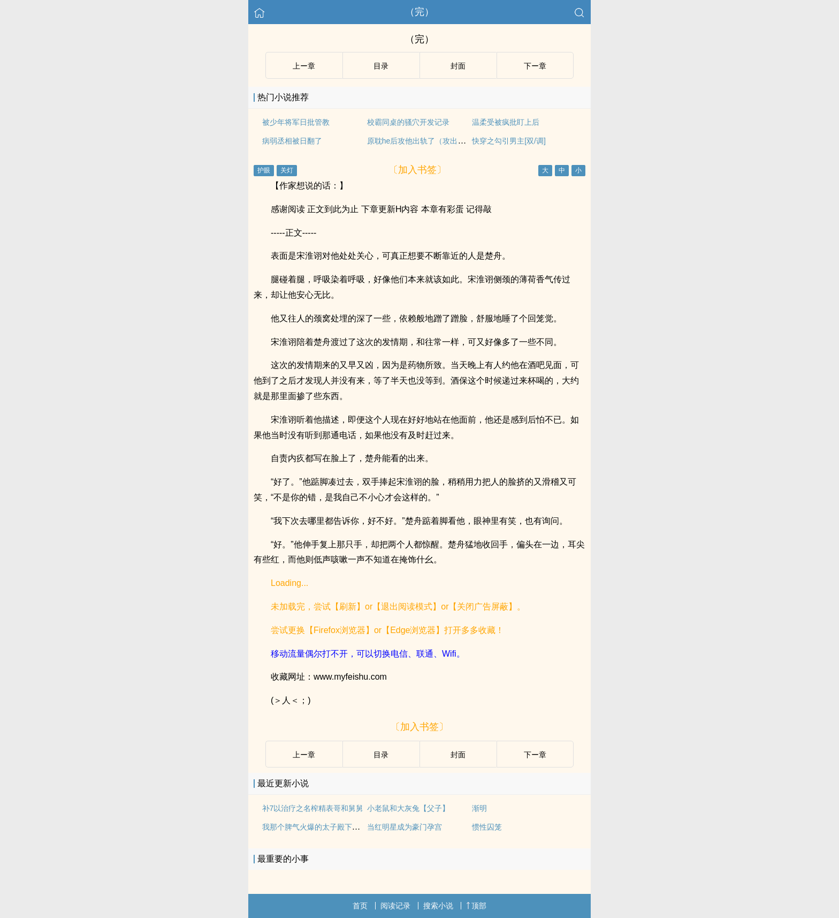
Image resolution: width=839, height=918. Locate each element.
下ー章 (535, 66)
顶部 (476, 905)
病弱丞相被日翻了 (292, 141)
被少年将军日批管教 (296, 122)
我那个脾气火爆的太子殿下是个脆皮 (322, 827)
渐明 (479, 808)
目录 (380, 66)
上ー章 (304, 66)
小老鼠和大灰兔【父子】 (408, 808)
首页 (360, 905)
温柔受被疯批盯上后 (505, 122)
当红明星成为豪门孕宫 (404, 827)
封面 (458, 66)
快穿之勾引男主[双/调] (509, 141)
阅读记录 (395, 905)
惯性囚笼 (487, 827)
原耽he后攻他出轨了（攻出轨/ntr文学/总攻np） (445, 141)
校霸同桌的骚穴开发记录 (408, 122)
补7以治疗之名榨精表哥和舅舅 (313, 808)
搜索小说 (438, 905)
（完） (419, 11)
